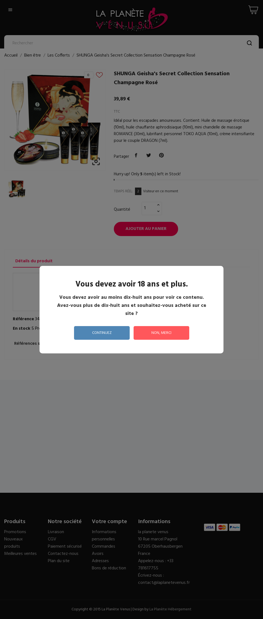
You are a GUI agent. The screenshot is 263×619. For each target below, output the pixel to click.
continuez (102, 333)
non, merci (161, 333)
